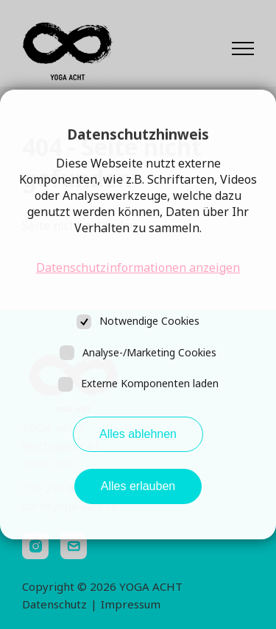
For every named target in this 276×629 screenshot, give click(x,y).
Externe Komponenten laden (150, 383)
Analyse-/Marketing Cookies (149, 352)
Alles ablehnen (138, 434)
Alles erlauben (138, 486)
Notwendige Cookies (149, 321)
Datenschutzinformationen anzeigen (138, 267)
